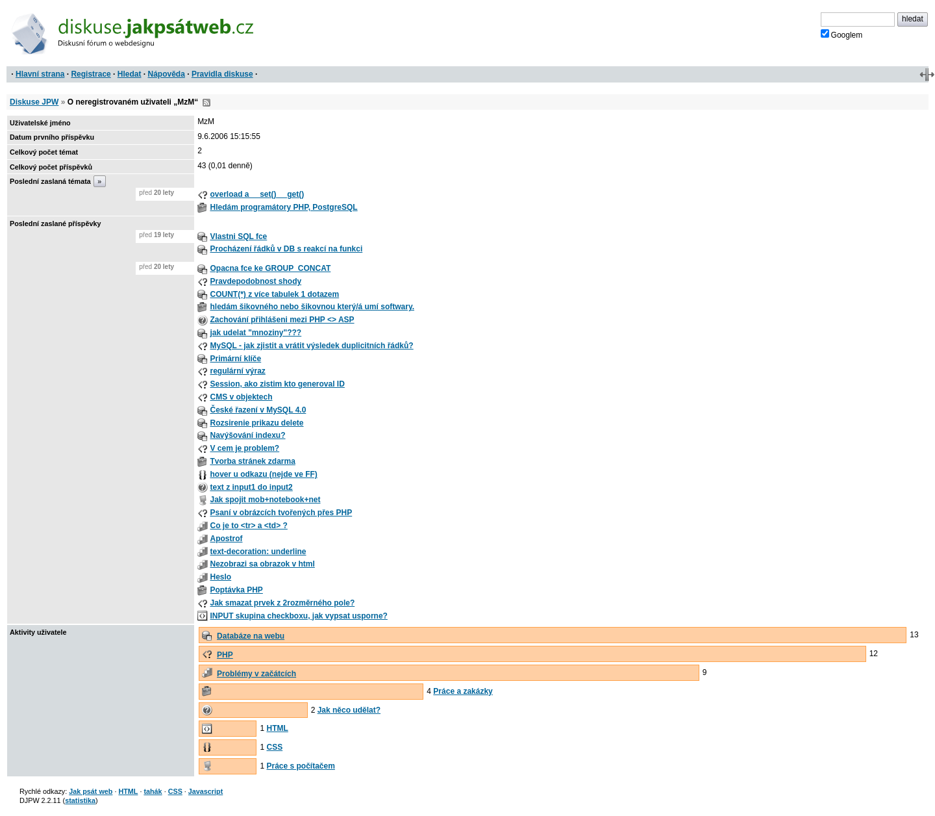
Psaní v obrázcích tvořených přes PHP (281, 512)
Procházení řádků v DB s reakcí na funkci (286, 248)
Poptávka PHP (236, 589)
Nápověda (166, 74)
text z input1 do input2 (251, 487)
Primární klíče (235, 358)
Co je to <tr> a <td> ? (248, 525)
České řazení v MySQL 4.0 (258, 409)
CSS (274, 747)
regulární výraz (237, 371)
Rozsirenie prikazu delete (256, 422)
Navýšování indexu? (247, 435)
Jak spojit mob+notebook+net (265, 499)
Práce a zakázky (462, 691)
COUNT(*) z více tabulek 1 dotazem (274, 294)
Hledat (130, 74)
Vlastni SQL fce (238, 236)
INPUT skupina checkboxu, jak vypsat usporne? (298, 615)
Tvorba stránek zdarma (252, 461)
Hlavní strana (40, 74)
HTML (277, 728)
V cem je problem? (244, 448)
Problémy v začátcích (256, 673)
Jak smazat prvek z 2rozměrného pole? (282, 602)
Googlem (842, 34)
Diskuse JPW (34, 102)
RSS (206, 103)
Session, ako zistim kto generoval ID (277, 384)
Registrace (90, 74)
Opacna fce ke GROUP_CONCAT (270, 268)
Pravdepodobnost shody (255, 281)
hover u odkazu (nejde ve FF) (263, 474)
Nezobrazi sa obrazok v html (262, 563)
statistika (80, 800)
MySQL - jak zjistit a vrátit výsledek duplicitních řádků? (311, 345)
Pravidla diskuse (222, 74)
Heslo (220, 576)
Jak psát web (90, 791)
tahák (152, 791)
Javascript (205, 791)
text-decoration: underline (258, 551)
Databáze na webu (250, 636)
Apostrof (226, 538)
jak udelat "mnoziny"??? (255, 332)
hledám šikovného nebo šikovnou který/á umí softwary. (312, 306)
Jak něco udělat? (349, 710)
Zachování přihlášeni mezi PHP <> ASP (282, 319)
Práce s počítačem (300, 766)
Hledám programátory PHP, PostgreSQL (283, 207)
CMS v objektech (241, 397)
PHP (225, 654)
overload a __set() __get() (257, 194)
